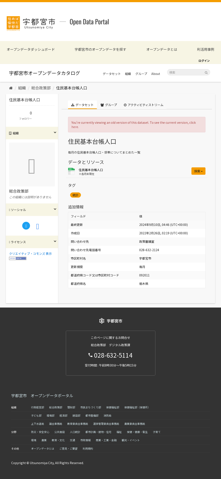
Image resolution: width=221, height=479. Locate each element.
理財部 (71, 407)
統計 (76, 195)
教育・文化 (58, 440)
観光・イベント (131, 440)
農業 (44, 440)
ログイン (204, 61)
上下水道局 (37, 423)
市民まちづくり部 (90, 407)
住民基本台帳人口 (71, 87)
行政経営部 (37, 407)
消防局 (107, 415)
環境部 (50, 415)
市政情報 (85, 440)
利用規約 (88, 448)
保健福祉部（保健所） (137, 407)
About (155, 73)
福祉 (119, 432)
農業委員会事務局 (134, 423)
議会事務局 (55, 423)
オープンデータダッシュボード (31, 49)
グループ (141, 73)
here (74, 127)
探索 (198, 171)
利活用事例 (205, 49)
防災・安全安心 (40, 432)
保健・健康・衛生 (137, 432)
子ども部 (36, 415)
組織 (128, 73)
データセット (112, 73)
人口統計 (75, 432)
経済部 (63, 415)
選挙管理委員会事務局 (106, 423)
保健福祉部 (112, 407)
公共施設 (59, 432)
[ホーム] (11, 87)
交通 (72, 440)
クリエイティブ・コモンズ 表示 (30, 253)
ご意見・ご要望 (68, 448)
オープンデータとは (161, 49)
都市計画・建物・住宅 (98, 432)
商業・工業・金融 (106, 440)
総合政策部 (41, 87)
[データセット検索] (188, 72)
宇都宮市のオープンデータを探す (100, 49)
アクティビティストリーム (143, 105)
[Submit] (206, 72)
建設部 (76, 415)
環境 (33, 440)
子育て (157, 432)
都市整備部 (91, 415)
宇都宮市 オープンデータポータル (42, 395)
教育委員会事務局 (77, 423)
